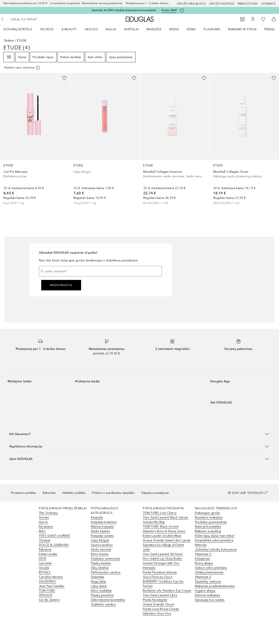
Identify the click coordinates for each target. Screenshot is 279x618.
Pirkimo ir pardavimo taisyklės (113, 493)
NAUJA (111, 29)
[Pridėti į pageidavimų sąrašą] (64, 78)
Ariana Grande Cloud (158, 604)
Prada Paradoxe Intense (160, 572)
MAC (42, 531)
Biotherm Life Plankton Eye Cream (167, 591)
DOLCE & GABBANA (54, 545)
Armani (44, 517)
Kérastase (46, 526)
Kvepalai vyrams (102, 536)
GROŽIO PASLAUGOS (191, 3)
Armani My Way (154, 522)
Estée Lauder (48, 554)
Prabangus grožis (207, 513)
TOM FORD (47, 591)
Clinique (45, 540)
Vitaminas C (203, 554)
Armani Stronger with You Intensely (161, 565)
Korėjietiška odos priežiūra (214, 540)
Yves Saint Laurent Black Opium (165, 517)
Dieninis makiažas (207, 595)
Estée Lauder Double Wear (162, 536)
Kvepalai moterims (104, 522)
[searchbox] (42, 19)
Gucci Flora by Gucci (157, 577)
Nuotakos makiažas (209, 517)
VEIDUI (174, 29)
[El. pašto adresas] (100, 271)
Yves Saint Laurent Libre (160, 595)
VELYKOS (47, 29)
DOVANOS (268, 3)
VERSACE (45, 595)
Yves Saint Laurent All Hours (163, 554)
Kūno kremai (100, 554)
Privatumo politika (23, 493)
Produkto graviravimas (211, 522)
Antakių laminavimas (209, 572)
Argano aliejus (205, 591)
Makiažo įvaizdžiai (208, 531)
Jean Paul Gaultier (52, 586)
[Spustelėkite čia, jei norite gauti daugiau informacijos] (182, 10)
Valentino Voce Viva (157, 613)
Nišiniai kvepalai (102, 526)
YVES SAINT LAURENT (54, 536)
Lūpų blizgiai (100, 540)
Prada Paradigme (155, 600)
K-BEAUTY (69, 29)
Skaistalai (97, 577)
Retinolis (201, 545)
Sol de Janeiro (49, 600)
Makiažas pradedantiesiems (215, 586)
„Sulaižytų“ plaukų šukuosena (216, 549)
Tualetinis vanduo (103, 604)
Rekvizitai (49, 493)
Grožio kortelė (221, 3)
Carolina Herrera (51, 577)
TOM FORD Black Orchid (160, 526)
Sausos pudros (102, 545)
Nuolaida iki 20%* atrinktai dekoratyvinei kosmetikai (124, 10)
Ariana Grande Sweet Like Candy (166, 540)
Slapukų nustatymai (155, 493)
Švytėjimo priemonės (106, 558)
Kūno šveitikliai (101, 591)
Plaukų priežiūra (102, 595)
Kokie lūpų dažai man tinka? (215, 536)
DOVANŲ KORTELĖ (18, 29)
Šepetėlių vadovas (208, 581)
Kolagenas (202, 558)
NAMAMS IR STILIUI (242, 29)
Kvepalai (131, 29)
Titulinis (8, 40)
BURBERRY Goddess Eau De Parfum (163, 584)
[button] (139, 434)
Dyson (43, 522)
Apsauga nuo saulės (210, 600)
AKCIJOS (91, 29)
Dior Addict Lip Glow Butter (162, 558)
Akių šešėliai (100, 568)
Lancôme (45, 563)
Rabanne (45, 549)
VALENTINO (47, 581)
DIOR (42, 558)
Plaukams (212, 29)
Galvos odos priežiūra (211, 568)
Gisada (44, 568)
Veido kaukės (100, 531)
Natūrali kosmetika (208, 526)
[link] (35, 139)
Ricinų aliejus (204, 563)
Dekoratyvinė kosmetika (108, 600)
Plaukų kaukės (101, 563)
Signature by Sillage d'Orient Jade (163, 547)
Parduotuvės (248, 3)
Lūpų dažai (99, 586)
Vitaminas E (203, 577)
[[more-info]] (22, 68)
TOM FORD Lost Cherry (160, 513)
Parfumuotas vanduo (106, 572)
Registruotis (61, 285)
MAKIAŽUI (153, 29)
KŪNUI (191, 29)
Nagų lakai (98, 581)
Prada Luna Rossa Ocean (161, 609)
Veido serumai (101, 549)
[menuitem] (21, 29)
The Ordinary (48, 513)
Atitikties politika (74, 493)
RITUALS (45, 572)
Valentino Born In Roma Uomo (164, 531)
